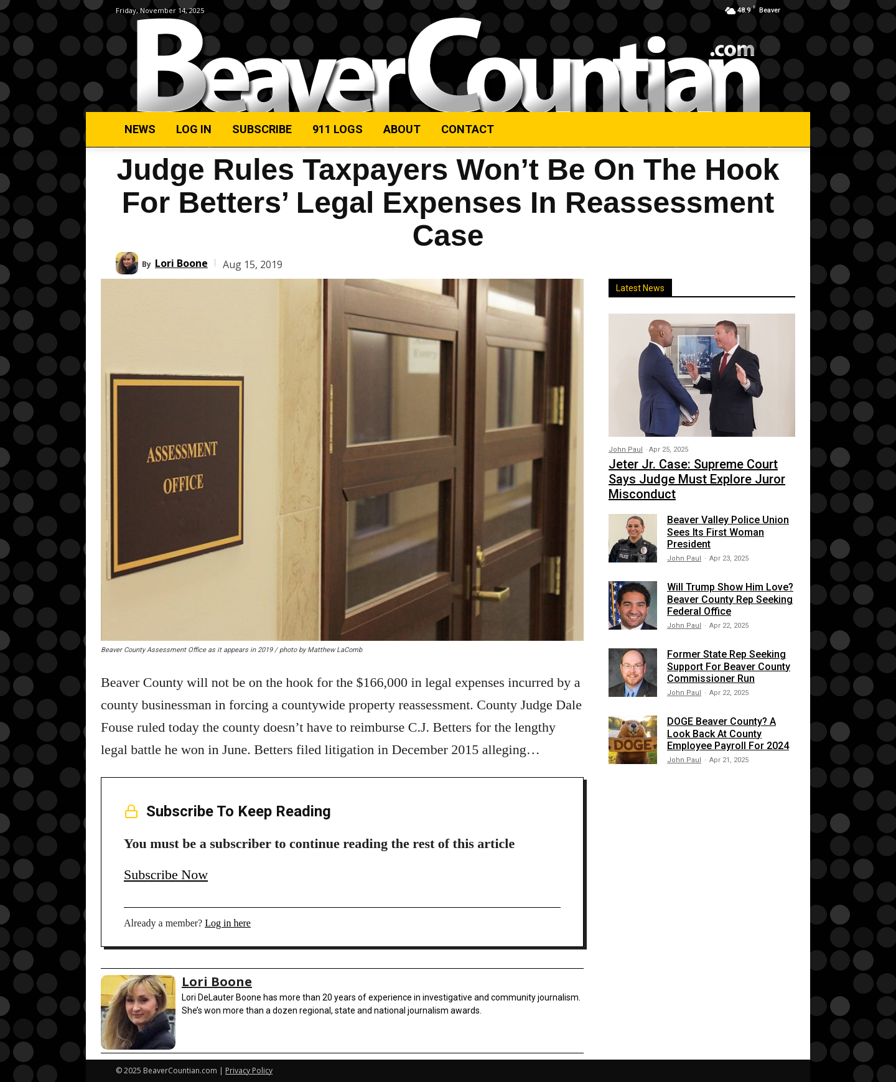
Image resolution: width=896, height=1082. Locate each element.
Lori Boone (181, 263)
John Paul (626, 449)
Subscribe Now (166, 874)
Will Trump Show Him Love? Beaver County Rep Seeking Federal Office (730, 599)
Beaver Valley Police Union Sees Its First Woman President (728, 531)
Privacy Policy (249, 1070)
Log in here (228, 923)
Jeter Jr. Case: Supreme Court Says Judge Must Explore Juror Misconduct (697, 479)
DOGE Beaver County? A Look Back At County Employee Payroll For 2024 (728, 733)
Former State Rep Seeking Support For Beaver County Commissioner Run (728, 666)
